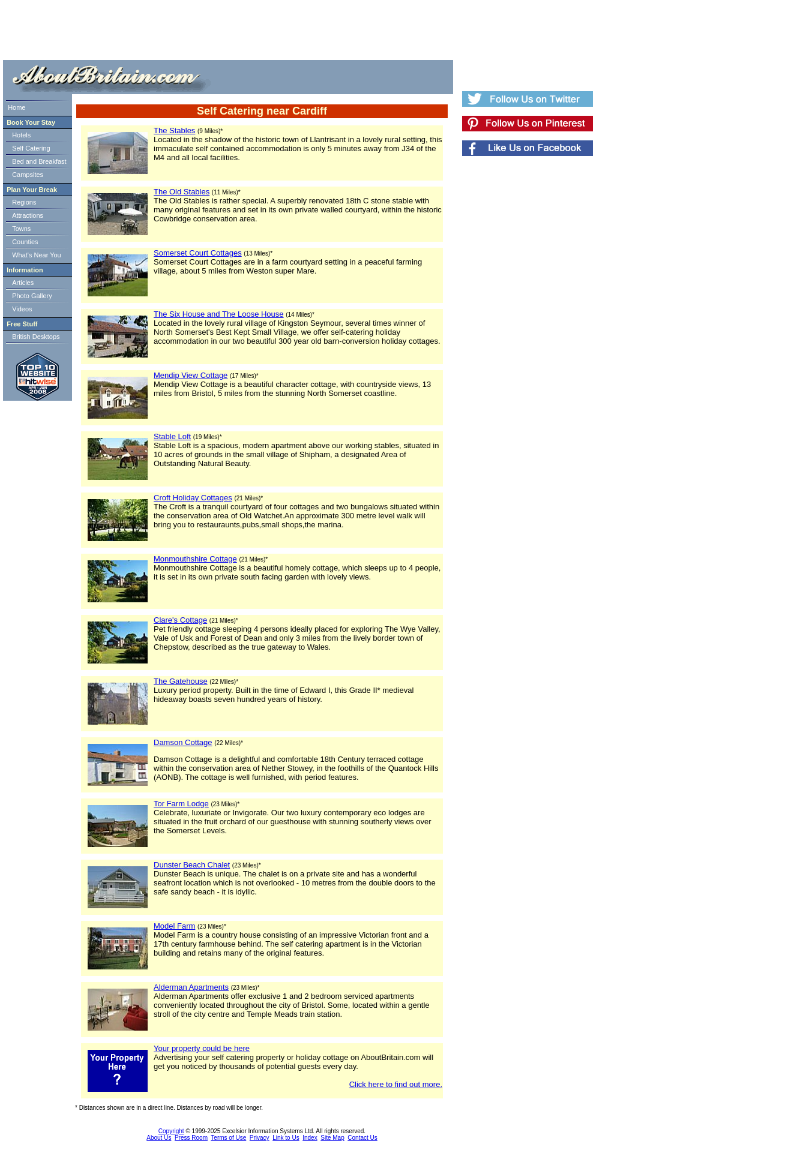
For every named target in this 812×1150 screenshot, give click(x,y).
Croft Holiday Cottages (193, 497)
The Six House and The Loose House (219, 314)
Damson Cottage (183, 742)
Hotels (21, 135)
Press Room (191, 1137)
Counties (25, 241)
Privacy (259, 1137)
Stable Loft (172, 436)
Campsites (27, 174)
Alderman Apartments (191, 987)
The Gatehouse (181, 681)
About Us (158, 1137)
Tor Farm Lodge (181, 803)
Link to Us (285, 1137)
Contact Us (362, 1137)
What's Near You (36, 255)
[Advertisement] (225, 30)
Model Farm (174, 925)
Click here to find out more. (395, 1084)
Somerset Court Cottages (198, 252)
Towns (21, 228)
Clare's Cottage (180, 619)
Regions (24, 202)
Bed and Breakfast (39, 161)
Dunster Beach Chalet (192, 864)
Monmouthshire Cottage (195, 558)
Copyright (171, 1131)
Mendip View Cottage (190, 375)
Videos (22, 309)
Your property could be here (202, 1048)
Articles (23, 282)
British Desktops (35, 336)
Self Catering (31, 148)
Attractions (27, 215)
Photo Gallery (32, 295)
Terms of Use (228, 1137)
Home (16, 107)
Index (309, 1137)
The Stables (174, 130)
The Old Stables (181, 191)
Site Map (332, 1137)
